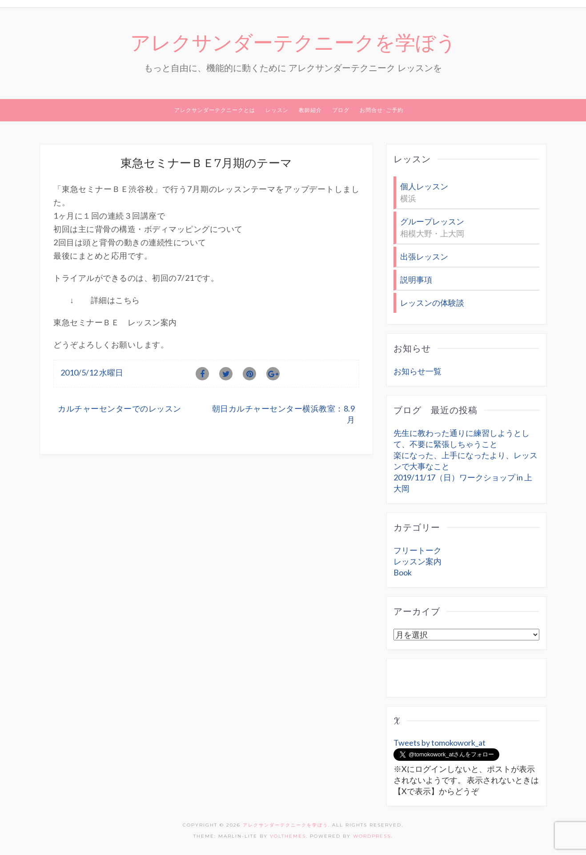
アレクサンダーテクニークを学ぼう (293, 43)
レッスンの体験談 (432, 303)
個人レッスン (424, 186)
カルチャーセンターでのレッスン (119, 408)
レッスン (277, 110)
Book (402, 572)
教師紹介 (310, 110)
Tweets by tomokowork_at (439, 742)
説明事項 (416, 279)
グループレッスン (432, 221)
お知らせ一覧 (417, 371)
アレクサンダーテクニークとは (214, 110)
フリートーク (417, 550)
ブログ (340, 110)
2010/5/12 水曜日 (91, 372)
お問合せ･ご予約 (381, 110)
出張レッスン (424, 256)
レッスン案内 (417, 561)
